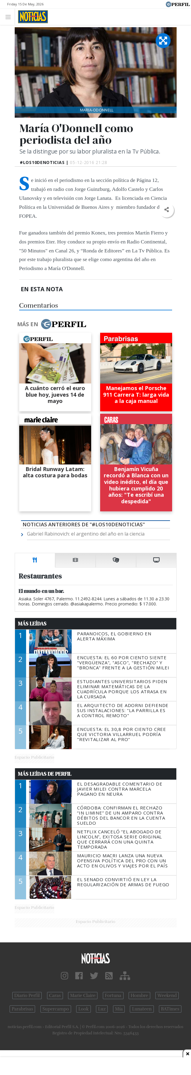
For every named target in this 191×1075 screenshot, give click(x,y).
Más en (51, 324)
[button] (166, 210)
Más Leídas (32, 623)
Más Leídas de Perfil (44, 774)
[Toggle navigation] (10, 16)
